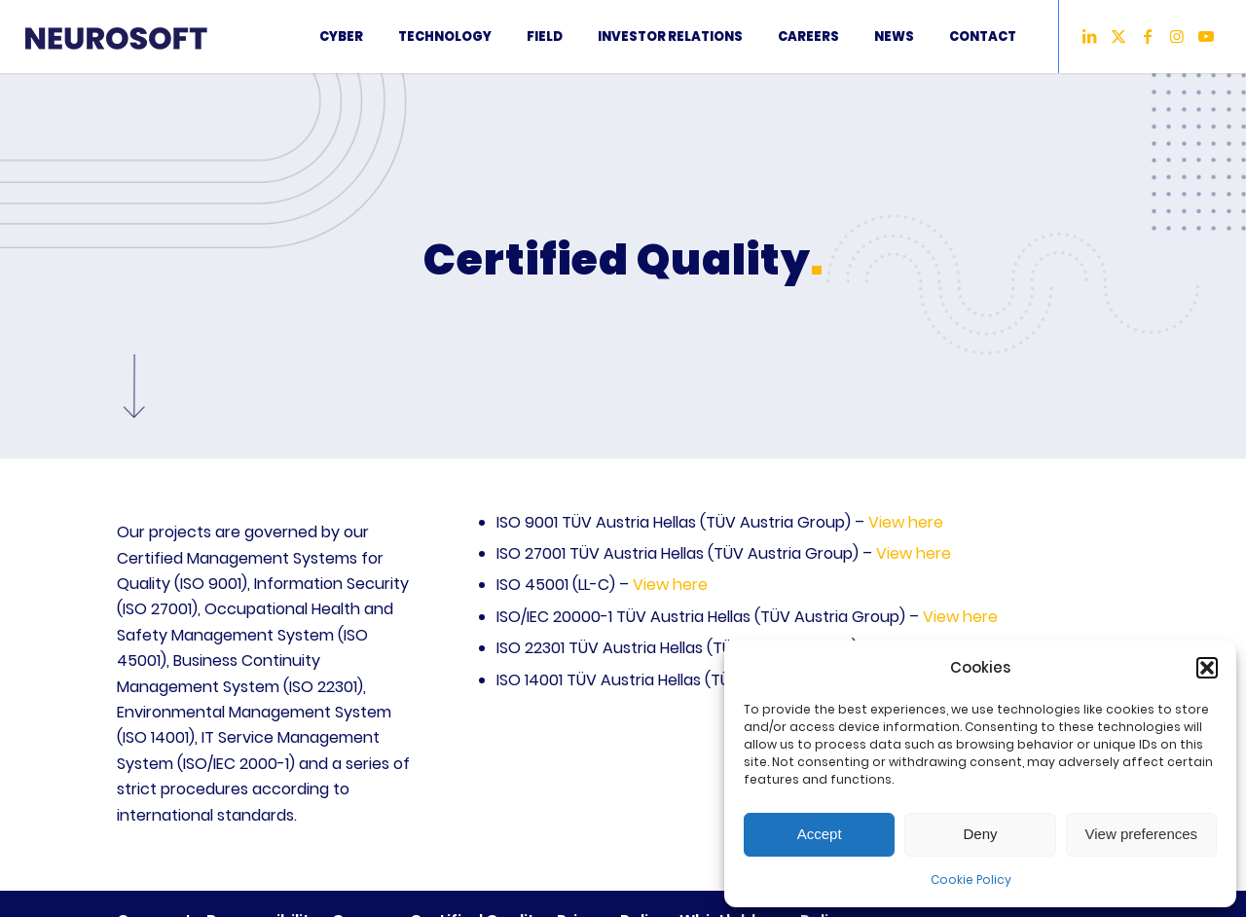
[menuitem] (341, 36)
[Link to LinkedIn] (1089, 36)
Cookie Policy (971, 879)
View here (905, 522)
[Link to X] (1118, 36)
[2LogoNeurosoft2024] (137, 36)
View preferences (1141, 833)
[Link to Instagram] (1176, 36)
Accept (819, 833)
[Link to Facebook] (1147, 36)
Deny (980, 833)
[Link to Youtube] (1206, 36)
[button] (1207, 668)
